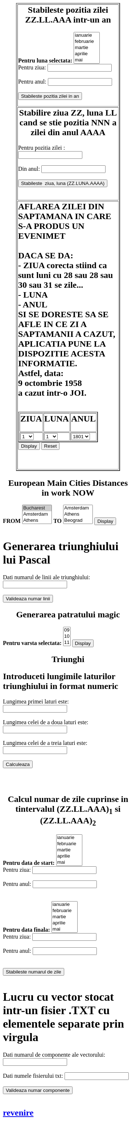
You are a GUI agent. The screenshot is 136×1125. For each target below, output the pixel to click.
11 (66, 643)
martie (86, 48)
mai (86, 60)
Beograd (77, 520)
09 (66, 630)
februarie (86, 42)
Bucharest (36, 508)
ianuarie (86, 35)
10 (66, 636)
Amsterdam (36, 514)
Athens (36, 520)
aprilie (86, 54)
